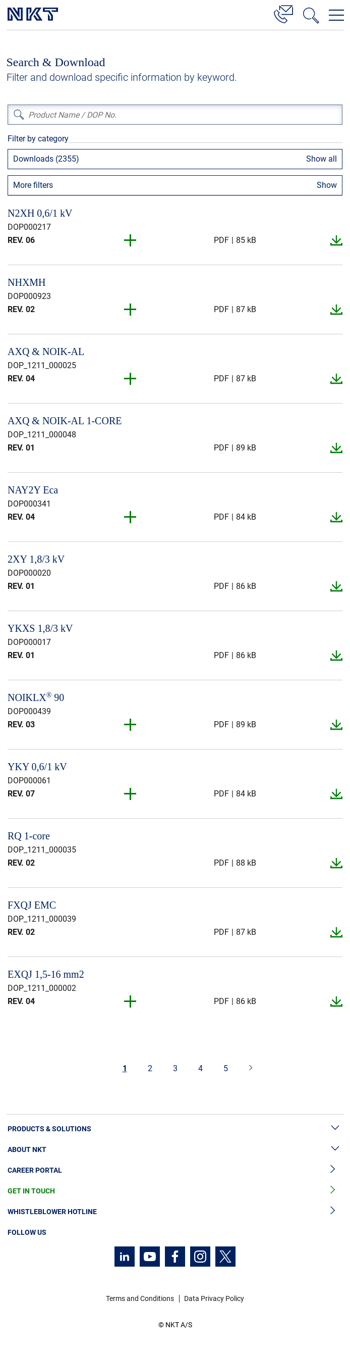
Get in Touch (175, 1191)
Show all (321, 159)
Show (327, 185)
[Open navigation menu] (336, 15)
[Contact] (283, 12)
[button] (130, 240)
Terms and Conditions (140, 1298)
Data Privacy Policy (214, 1298)
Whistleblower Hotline (175, 1212)
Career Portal (175, 1170)
